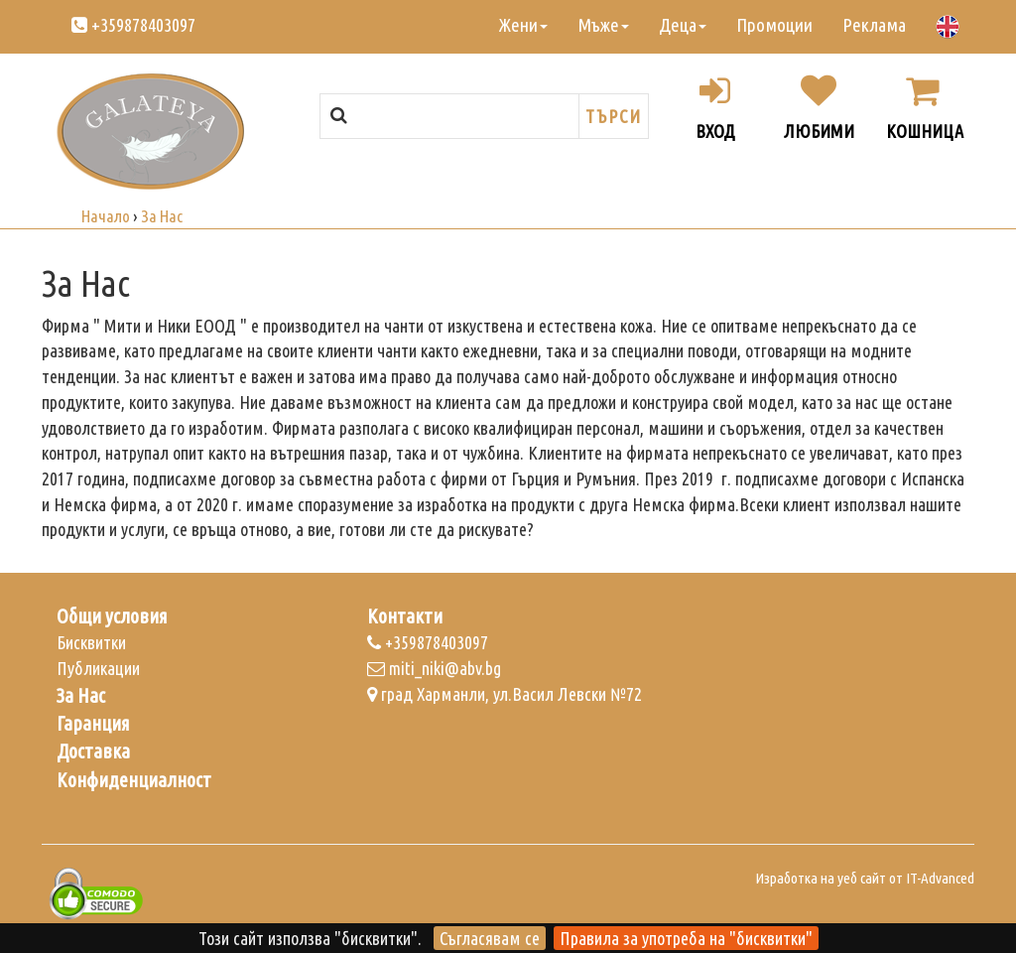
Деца (682, 25)
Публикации (98, 668)
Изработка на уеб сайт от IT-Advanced (864, 878)
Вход (715, 107)
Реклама (874, 25)
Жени (523, 25)
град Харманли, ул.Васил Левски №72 (504, 694)
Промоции (774, 25)
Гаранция (93, 724)
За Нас (81, 696)
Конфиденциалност (134, 780)
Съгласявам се (490, 938)
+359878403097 (133, 25)
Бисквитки (91, 642)
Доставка (93, 751)
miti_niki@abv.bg (434, 668)
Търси (613, 116)
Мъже (603, 25)
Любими (818, 107)
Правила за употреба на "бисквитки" (686, 938)
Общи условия (112, 616)
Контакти (405, 616)
